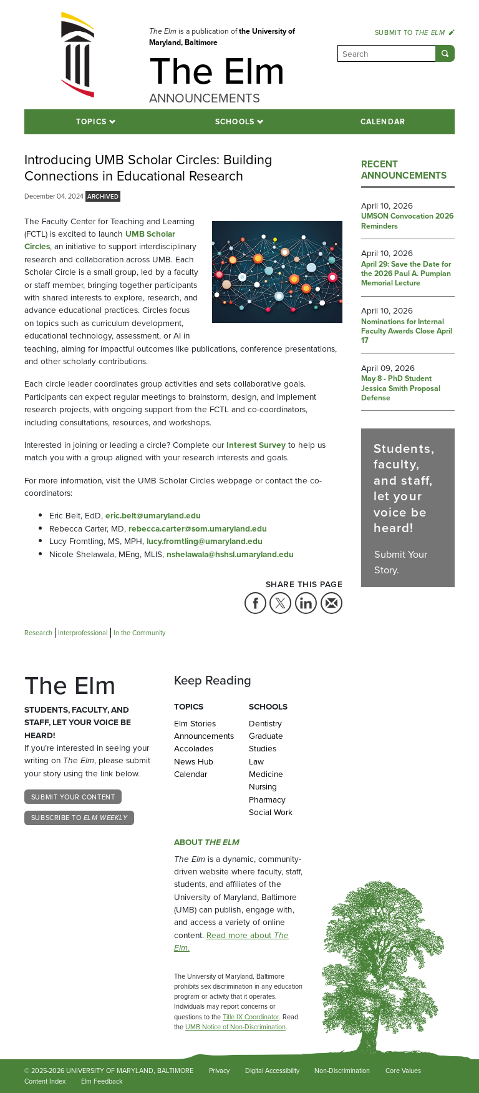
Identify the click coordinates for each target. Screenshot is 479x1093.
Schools (235, 121)
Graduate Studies (266, 741)
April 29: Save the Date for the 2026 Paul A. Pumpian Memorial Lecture (406, 274)
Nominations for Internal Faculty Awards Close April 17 (406, 332)
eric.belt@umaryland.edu (153, 515)
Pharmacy (267, 799)
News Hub (193, 761)
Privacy (219, 1071)
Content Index (44, 1081)
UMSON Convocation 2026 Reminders (407, 221)
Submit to (415, 32)
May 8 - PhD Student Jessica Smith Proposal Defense (400, 388)
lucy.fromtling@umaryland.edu (205, 541)
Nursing (263, 786)
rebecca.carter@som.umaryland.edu (197, 528)
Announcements (202, 735)
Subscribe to (79, 818)
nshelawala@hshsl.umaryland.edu (230, 554)
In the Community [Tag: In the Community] (139, 633)
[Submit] (445, 53)
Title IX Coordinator (251, 1017)
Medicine (266, 774)
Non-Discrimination (342, 1071)
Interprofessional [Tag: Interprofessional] (82, 633)
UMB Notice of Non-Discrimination (235, 1027)
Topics (91, 121)
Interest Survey (256, 444)
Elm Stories (195, 723)
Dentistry (265, 723)
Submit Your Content (73, 797)
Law (256, 761)
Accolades (193, 748)
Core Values (403, 1071)
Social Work (271, 812)
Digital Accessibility (272, 1071)
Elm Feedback (102, 1081)
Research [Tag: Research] (38, 633)
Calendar (383, 121)
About (207, 842)
